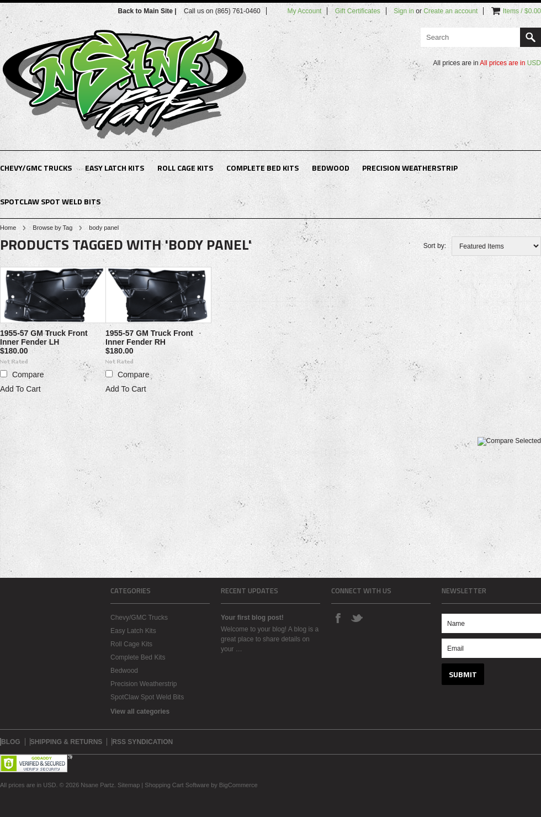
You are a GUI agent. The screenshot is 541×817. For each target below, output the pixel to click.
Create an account (450, 11)
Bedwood (330, 167)
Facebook (337, 617)
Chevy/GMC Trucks (36, 167)
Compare (28, 374)
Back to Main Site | (148, 11)
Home (8, 227)
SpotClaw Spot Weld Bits (50, 201)
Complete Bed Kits (262, 167)
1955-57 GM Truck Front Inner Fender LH (44, 337)
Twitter (356, 617)
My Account (304, 11)
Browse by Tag (52, 227)
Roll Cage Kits (185, 167)
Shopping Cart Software (177, 785)
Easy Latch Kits (114, 167)
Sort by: (434, 246)
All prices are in (510, 63)
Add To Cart (20, 388)
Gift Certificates (357, 11)
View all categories (139, 711)
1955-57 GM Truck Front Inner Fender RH (149, 337)
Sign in (404, 11)
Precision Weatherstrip (410, 167)
